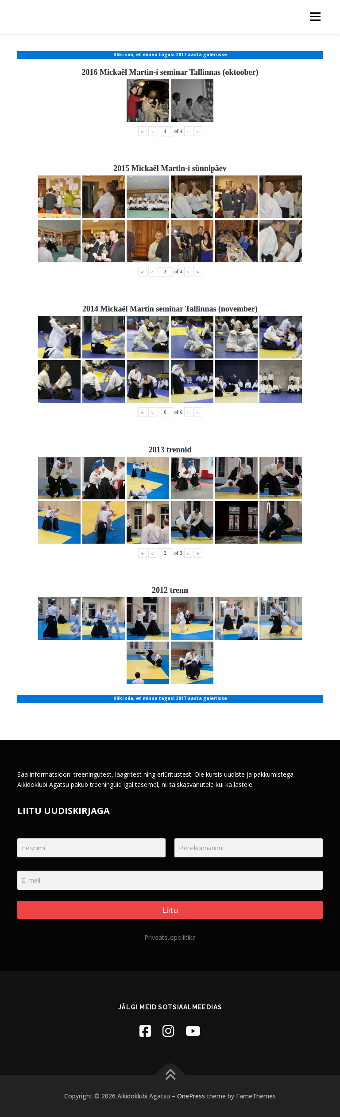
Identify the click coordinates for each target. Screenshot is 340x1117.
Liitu (170, 910)
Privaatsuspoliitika (170, 937)
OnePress (191, 1096)
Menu (315, 16)
